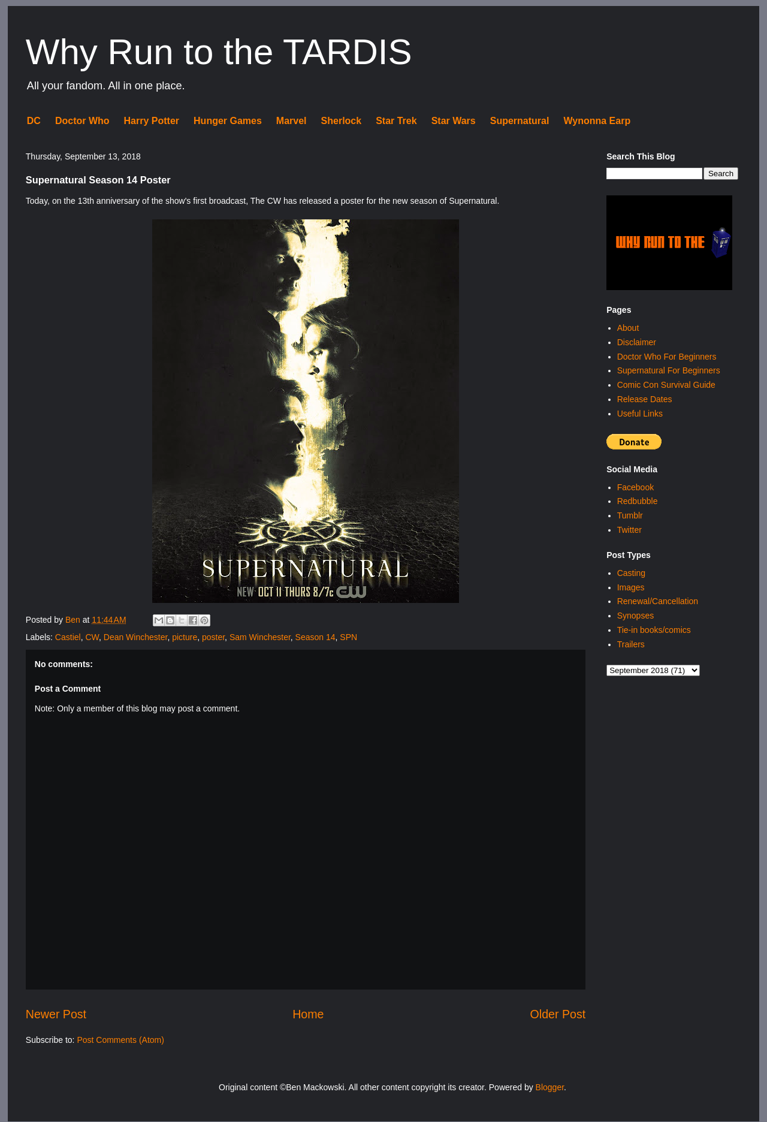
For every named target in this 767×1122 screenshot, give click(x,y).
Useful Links (640, 413)
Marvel (291, 121)
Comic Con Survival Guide (666, 385)
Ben (74, 620)
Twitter (629, 530)
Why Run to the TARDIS (219, 52)
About (628, 328)
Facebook (635, 487)
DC (34, 121)
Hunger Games (228, 121)
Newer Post (56, 1014)
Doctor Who (82, 121)
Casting (631, 573)
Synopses (635, 615)
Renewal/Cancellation (657, 601)
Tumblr (630, 515)
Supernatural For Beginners (668, 370)
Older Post (558, 1014)
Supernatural (519, 121)
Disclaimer (636, 342)
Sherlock (341, 121)
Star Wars (453, 121)
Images (631, 587)
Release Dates (644, 399)
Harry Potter (151, 121)
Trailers (631, 644)
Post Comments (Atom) (120, 1040)
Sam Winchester (260, 637)
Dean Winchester (136, 637)
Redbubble (637, 501)
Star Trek (396, 121)
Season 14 (315, 637)
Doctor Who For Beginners (667, 356)
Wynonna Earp (596, 121)
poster (213, 637)
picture (184, 637)
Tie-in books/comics (654, 630)
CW (92, 637)
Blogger (550, 1087)
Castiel (68, 637)
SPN (348, 637)
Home (308, 1014)
